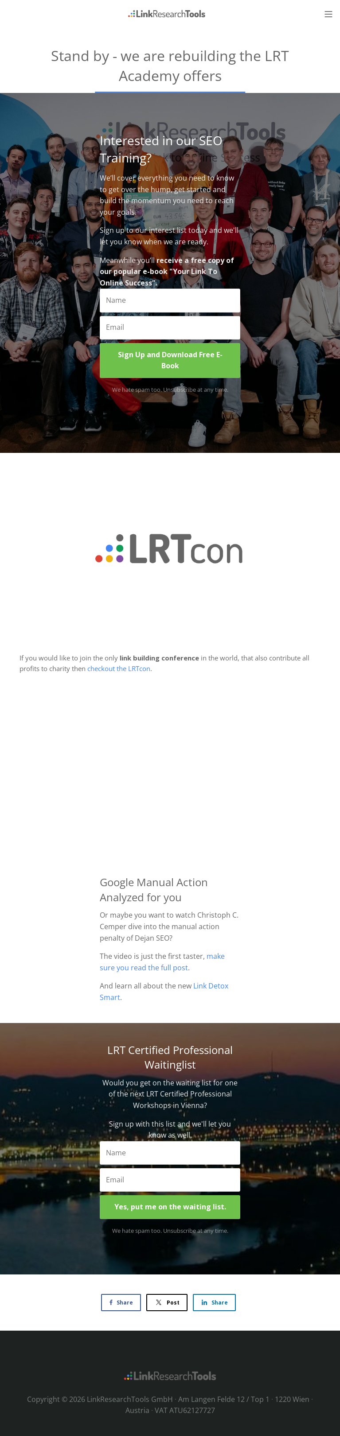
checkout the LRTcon (118, 668)
